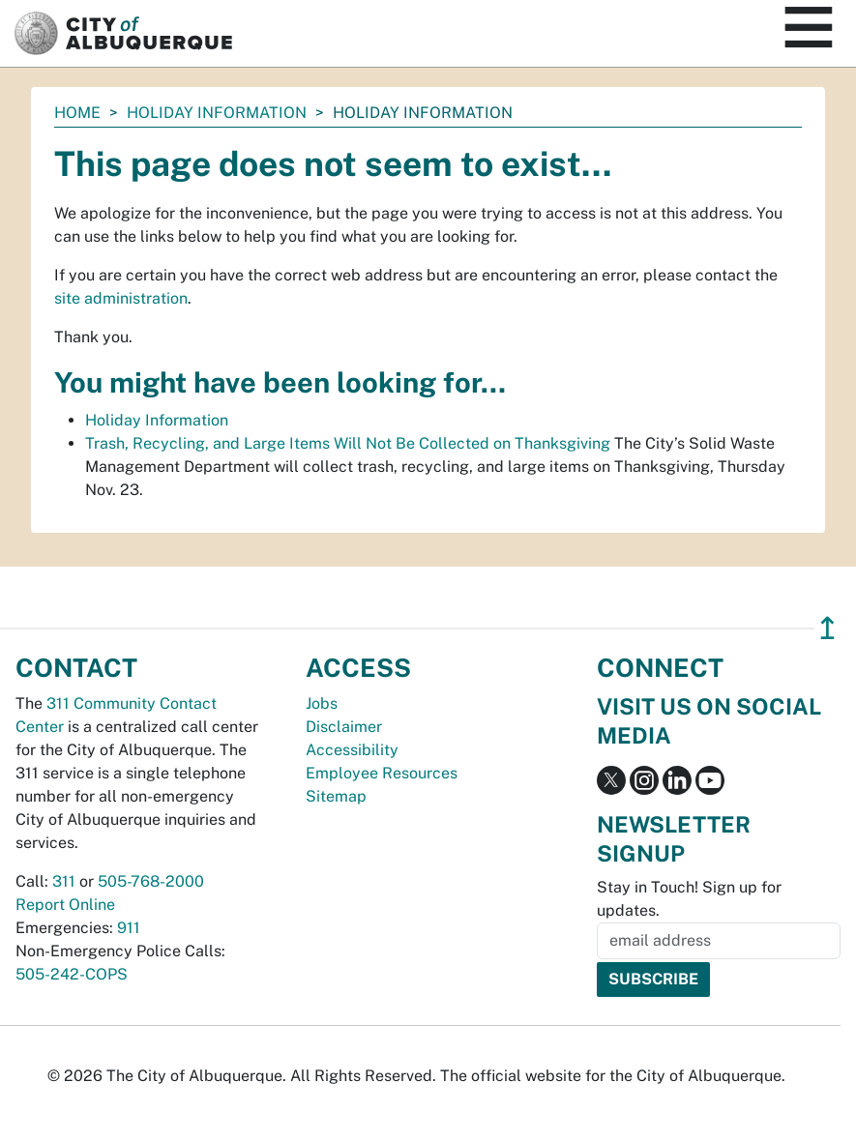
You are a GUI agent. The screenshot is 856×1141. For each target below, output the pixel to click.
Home (77, 112)
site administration (121, 298)
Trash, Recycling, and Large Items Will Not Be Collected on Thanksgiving (347, 443)
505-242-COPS (71, 974)
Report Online (65, 904)
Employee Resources (382, 773)
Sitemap (336, 796)
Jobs (322, 703)
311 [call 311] (63, 881)
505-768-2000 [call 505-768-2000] (151, 881)
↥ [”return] (827, 628)
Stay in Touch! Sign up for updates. (689, 899)
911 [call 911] (128, 928)
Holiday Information (217, 112)
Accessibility (352, 750)
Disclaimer (344, 726)
